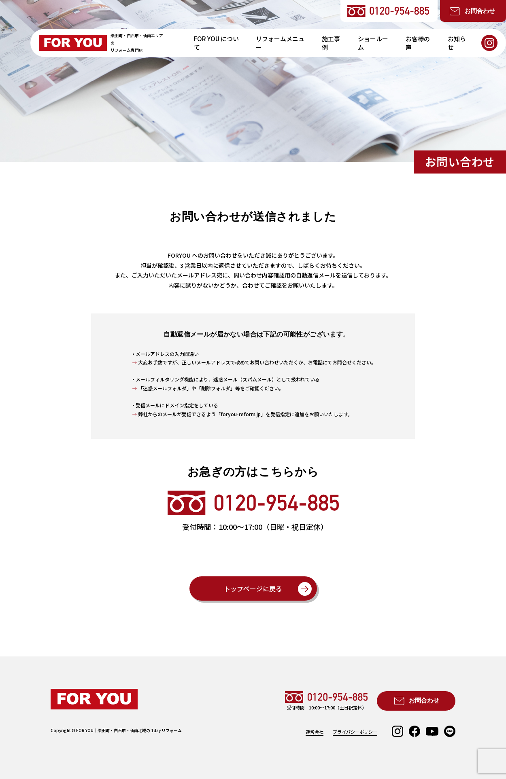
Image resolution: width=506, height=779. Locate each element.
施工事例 (331, 42)
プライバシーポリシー (355, 732)
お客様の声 (418, 42)
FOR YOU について (216, 42)
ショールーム (373, 42)
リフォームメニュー (280, 42)
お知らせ (457, 42)
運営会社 (314, 732)
